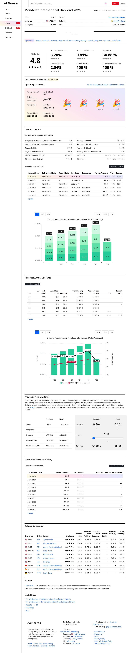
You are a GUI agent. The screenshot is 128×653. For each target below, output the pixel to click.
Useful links (116, 40)
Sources (107, 40)
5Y (37, 214)
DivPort (32, 407)
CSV (111, 214)
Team (30, 646)
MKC (38, 543)
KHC (38, 551)
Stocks (103, 10)
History (39, 40)
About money (48, 643)
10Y (42, 214)
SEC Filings (30, 608)
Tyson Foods (48, 540)
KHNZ (39, 573)
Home (96, 10)
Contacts (44, 646)
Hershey (46, 562)
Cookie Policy (99, 631)
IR (37, 605)
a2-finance (76, 643)
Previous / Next (57, 40)
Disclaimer (98, 634)
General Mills (48, 554)
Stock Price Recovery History (75, 40)
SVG (98, 214)
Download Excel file (116, 166)
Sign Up (115, 3)
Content (36, 646)
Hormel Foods (48, 558)
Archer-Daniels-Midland (52, 547)
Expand (30, 199)
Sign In (123, 3)
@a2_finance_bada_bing (69, 631)
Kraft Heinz (47, 551)
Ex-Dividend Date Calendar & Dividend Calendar (105, 85)
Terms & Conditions (102, 643)
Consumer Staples (117, 17)
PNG (105, 214)
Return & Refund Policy (103, 641)
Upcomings (29, 40)
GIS (38, 554)
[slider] (93, 438)
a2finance (78, 636)
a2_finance (71, 641)
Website (29, 605)
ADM (38, 547)
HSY (38, 562)
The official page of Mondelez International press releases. (49, 599)
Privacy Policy (99, 639)
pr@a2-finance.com (113, 627)
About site (37, 643)
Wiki (28, 611)
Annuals (46, 40)
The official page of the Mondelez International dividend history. (51, 602)
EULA (96, 636)
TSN (38, 540)
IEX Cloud (30, 586)
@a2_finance (78, 639)
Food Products (119, 21)
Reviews (52, 646)
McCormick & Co (49, 543)
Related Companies (95, 40)
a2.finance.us (80, 634)
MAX (48, 214)
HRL (38, 558)
